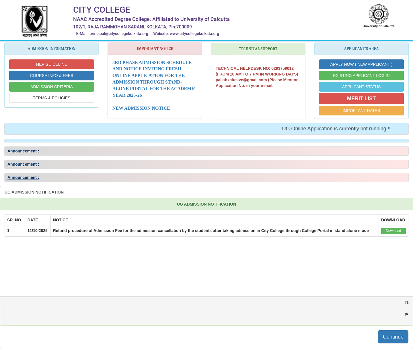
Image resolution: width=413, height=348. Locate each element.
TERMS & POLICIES (52, 98)
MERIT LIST (361, 98)
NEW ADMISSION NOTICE (141, 108)
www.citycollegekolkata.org (194, 33)
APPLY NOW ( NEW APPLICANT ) (361, 64)
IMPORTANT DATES (361, 110)
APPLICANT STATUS (361, 86)
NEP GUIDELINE (51, 64)
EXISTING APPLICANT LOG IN (361, 75)
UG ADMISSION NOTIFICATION (34, 192)
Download (393, 231)
